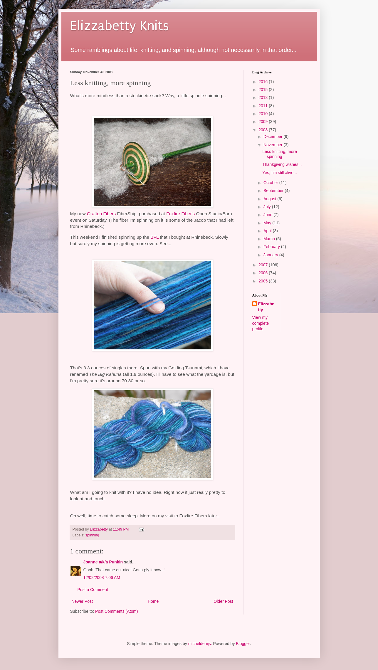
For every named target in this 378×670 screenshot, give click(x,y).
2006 (263, 272)
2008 (263, 129)
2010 (263, 113)
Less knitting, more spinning (279, 154)
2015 (263, 89)
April (268, 230)
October (271, 182)
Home (153, 601)
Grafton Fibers (101, 213)
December (273, 136)
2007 (263, 264)
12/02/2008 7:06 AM (101, 577)
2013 (263, 97)
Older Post (223, 601)
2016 (263, 81)
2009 (263, 121)
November (273, 144)
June (268, 214)
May (267, 222)
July (267, 206)
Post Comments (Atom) (116, 611)
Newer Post (82, 601)
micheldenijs (199, 643)
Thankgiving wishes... (282, 164)
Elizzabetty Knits (119, 26)
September (274, 190)
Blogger (243, 643)
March (269, 238)
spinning (92, 535)
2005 (263, 281)
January (271, 254)
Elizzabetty (266, 307)
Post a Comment (93, 589)
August (270, 198)
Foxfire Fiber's (180, 213)
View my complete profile (260, 323)
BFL (154, 237)
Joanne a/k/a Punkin (103, 562)
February (272, 246)
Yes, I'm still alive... (279, 172)
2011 (263, 105)
